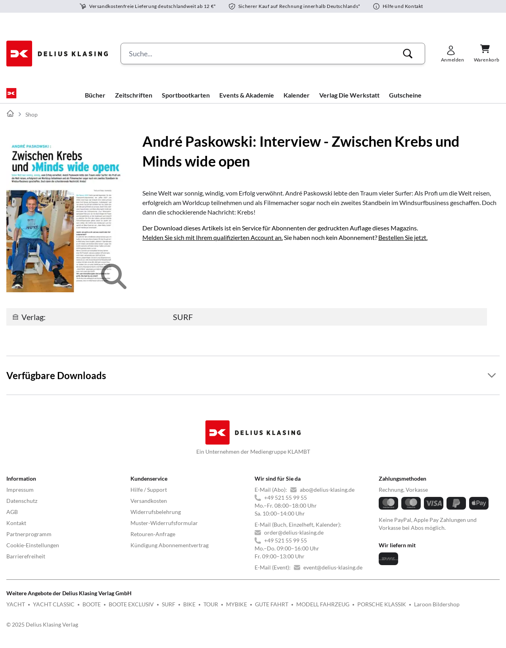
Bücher (95, 101)
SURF (168, 610)
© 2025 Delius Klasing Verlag (42, 630)
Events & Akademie (246, 101)
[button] (407, 53)
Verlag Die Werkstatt (349, 101)
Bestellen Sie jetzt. (402, 243)
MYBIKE (236, 610)
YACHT (15, 610)
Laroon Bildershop (437, 610)
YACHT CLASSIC (54, 610)
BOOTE (91, 610)
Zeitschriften (133, 101)
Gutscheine (405, 101)
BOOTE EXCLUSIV (131, 610)
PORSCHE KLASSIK (381, 610)
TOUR (210, 610)
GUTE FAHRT (271, 610)
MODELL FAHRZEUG (322, 610)
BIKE (189, 610)
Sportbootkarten (186, 101)
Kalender (297, 101)
